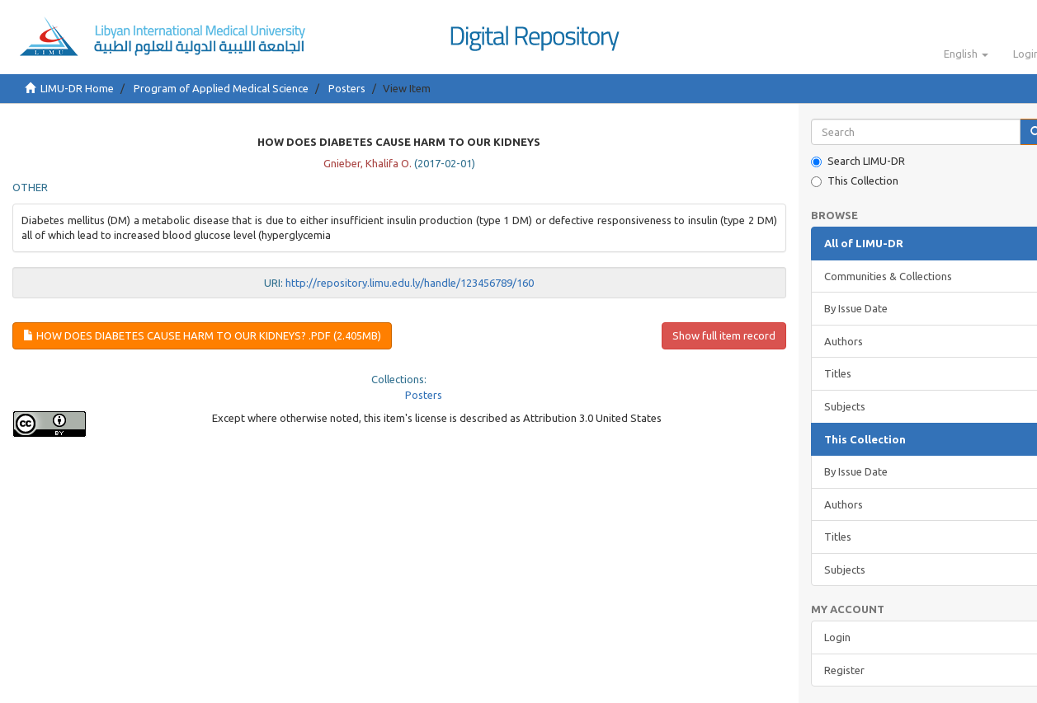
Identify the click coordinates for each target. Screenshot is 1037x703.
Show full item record (723, 335)
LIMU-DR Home (77, 88)
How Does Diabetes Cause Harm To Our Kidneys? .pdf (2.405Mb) (202, 335)
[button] (966, 53)
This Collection (854, 181)
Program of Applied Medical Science (221, 88)
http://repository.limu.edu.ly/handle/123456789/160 (409, 282)
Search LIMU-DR (858, 161)
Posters (346, 88)
